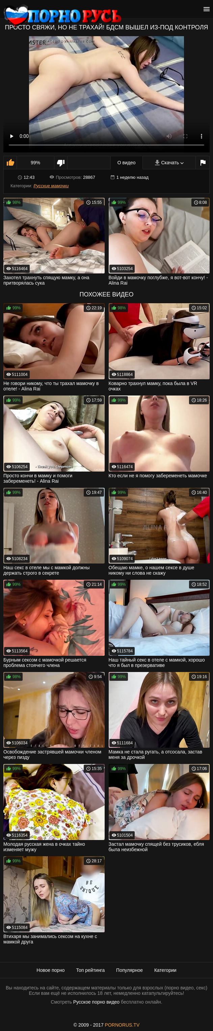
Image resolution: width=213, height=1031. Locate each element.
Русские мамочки (51, 185)
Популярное (129, 970)
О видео (126, 162)
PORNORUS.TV (122, 1025)
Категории (165, 970)
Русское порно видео (96, 1002)
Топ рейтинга (90, 970)
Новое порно (50, 970)
